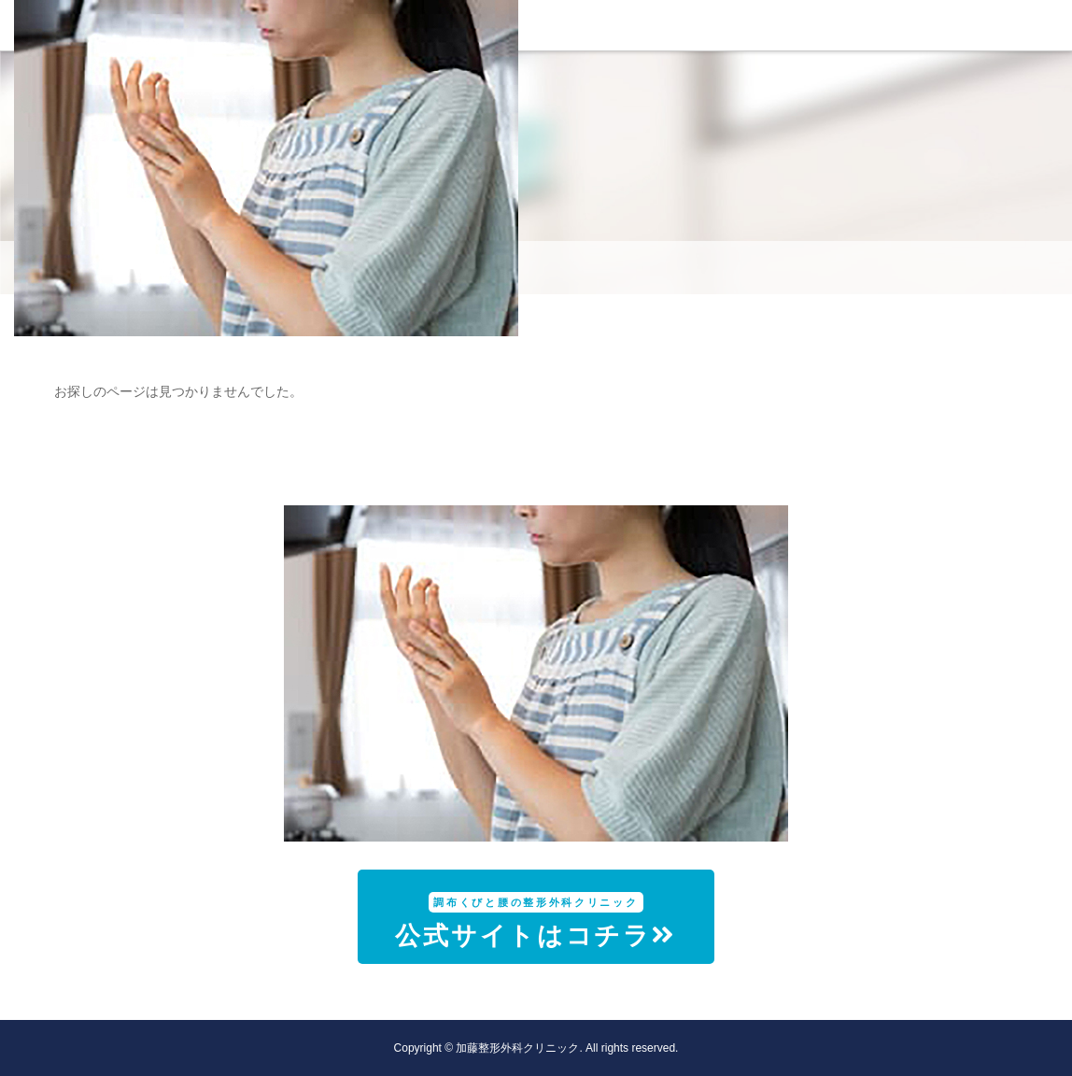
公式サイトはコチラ (535, 921)
